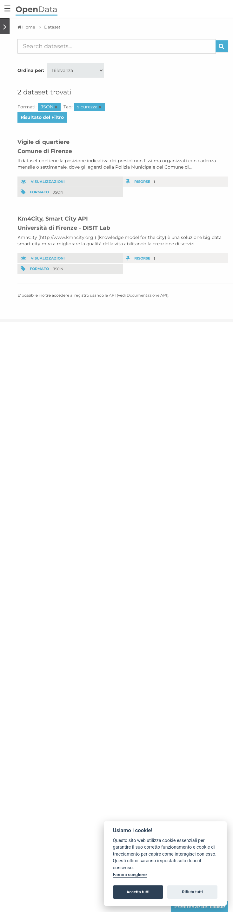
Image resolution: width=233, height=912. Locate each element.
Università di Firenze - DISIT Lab (63, 227)
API (112, 295)
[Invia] (222, 46)
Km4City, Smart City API (52, 218)
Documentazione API (147, 295)
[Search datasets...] (116, 46)
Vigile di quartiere (43, 141)
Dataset (52, 26)
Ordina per (30, 70)
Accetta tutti (138, 892)
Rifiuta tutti (192, 892)
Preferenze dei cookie (199, 906)
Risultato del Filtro (42, 117)
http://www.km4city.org (66, 237)
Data (36, 9)
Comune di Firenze (44, 151)
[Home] (26, 26)
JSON (58, 191)
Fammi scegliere (130, 874)
